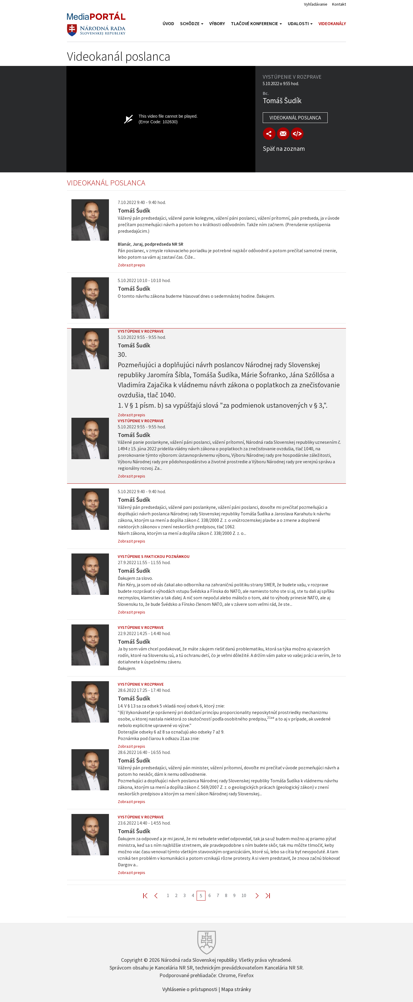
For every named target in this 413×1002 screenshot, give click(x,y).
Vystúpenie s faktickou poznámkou (154, 556)
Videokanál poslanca (295, 117)
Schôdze (191, 23)
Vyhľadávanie (315, 4)
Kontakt (339, 4)
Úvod (168, 23)
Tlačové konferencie (256, 23)
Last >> (264, 895)
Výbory (217, 23)
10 (243, 895)
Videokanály (332, 23)
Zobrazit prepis (131, 265)
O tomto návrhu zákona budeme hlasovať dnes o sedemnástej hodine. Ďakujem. (196, 296)
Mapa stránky (236, 989)
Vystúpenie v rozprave (141, 331)
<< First (148, 895)
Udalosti (300, 23)
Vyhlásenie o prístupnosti (189, 989)
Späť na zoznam (284, 149)
